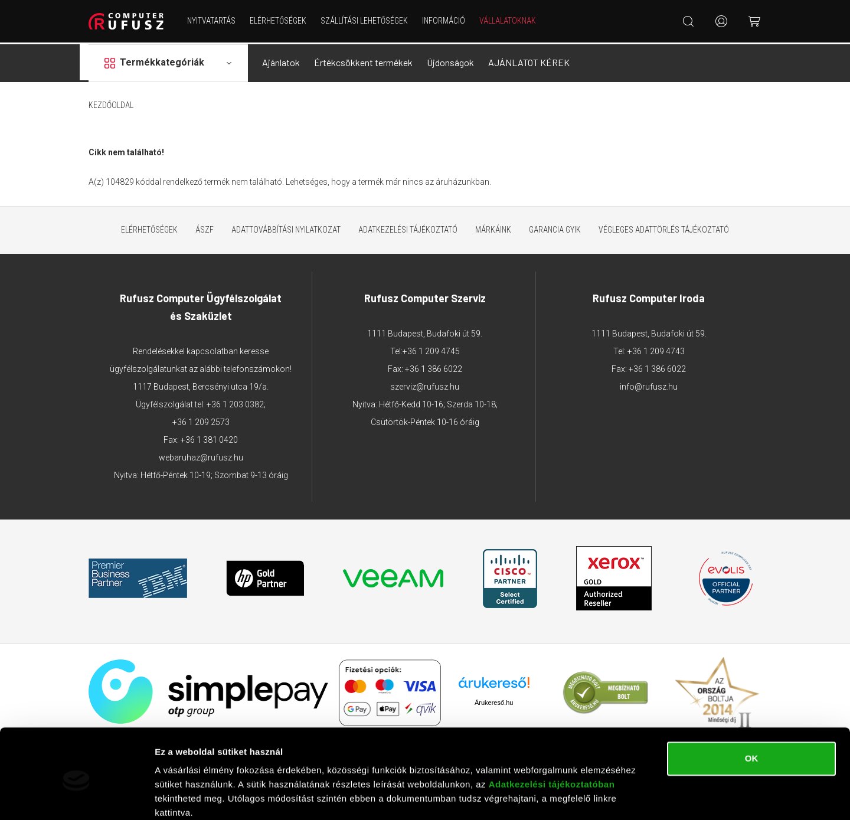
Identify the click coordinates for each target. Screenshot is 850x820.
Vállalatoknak (508, 20)
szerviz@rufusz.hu (424, 385)
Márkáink (493, 228)
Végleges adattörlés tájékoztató (664, 228)
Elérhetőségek (278, 20)
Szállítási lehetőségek (364, 20)
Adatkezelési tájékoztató (407, 228)
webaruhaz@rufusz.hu (201, 455)
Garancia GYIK (555, 228)
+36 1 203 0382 (235, 402)
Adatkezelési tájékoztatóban (552, 736)
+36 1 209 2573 (201, 420)
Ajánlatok (281, 61)
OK (752, 710)
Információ (444, 20)
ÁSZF (204, 228)
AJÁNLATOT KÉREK (529, 61)
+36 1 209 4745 (431, 349)
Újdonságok (450, 61)
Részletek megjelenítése (206, 797)
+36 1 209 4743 (656, 349)
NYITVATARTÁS (212, 20)
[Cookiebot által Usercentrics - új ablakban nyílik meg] (76, 797)
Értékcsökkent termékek (363, 61)
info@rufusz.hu (649, 385)
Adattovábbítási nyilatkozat (286, 228)
